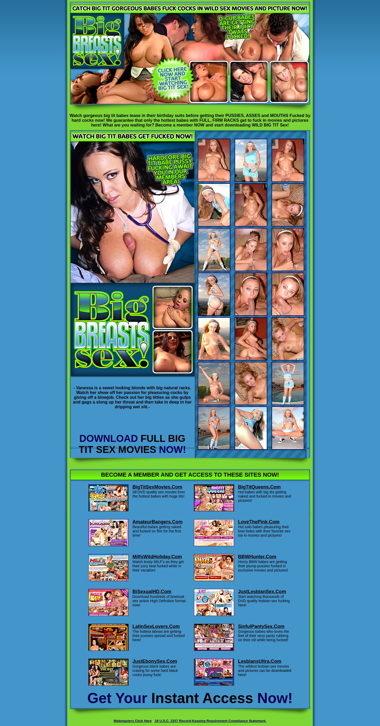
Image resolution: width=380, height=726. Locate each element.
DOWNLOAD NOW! (132, 444)
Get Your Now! (190, 698)
